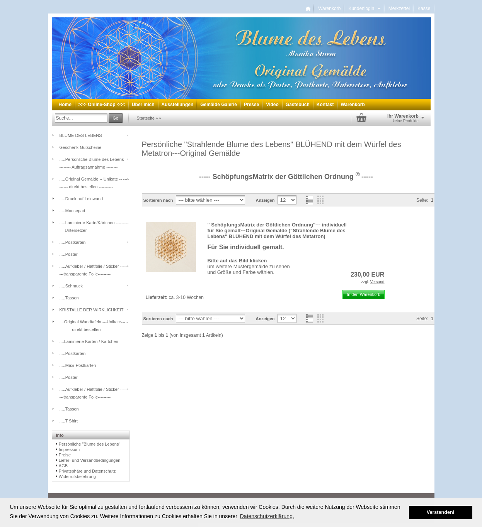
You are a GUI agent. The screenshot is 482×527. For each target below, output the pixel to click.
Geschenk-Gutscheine (81, 147)
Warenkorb (329, 8)
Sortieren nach (158, 200)
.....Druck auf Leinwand (81, 198)
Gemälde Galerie (218, 104)
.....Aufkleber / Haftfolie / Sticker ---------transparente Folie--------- (94, 270)
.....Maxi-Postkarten (78, 365)
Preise (65, 455)
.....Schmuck (71, 286)
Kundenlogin (364, 8)
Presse (251, 104)
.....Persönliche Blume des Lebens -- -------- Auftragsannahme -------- (94, 163)
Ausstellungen (178, 104)
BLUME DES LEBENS (81, 135)
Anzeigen (265, 200)
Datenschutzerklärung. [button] (267, 516)
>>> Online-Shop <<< (101, 104)
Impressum (69, 449)
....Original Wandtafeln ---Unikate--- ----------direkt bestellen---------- (94, 325)
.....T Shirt (69, 421)
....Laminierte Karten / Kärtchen (89, 341)
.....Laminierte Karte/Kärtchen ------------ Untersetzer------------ (94, 226)
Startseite (146, 118)
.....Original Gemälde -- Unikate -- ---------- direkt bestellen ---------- (94, 183)
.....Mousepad (72, 210)
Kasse (423, 8)
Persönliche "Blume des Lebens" (89, 444)
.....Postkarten (73, 242)
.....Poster (69, 254)
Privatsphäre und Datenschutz (87, 471)
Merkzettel (399, 8)
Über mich (143, 104)
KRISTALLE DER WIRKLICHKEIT (92, 309)
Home (65, 104)
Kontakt (325, 104)
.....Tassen (69, 298)
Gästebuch (298, 104)
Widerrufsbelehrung (77, 476)
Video (272, 104)
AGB (63, 465)
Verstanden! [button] (441, 512)
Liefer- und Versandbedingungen (90, 460)
